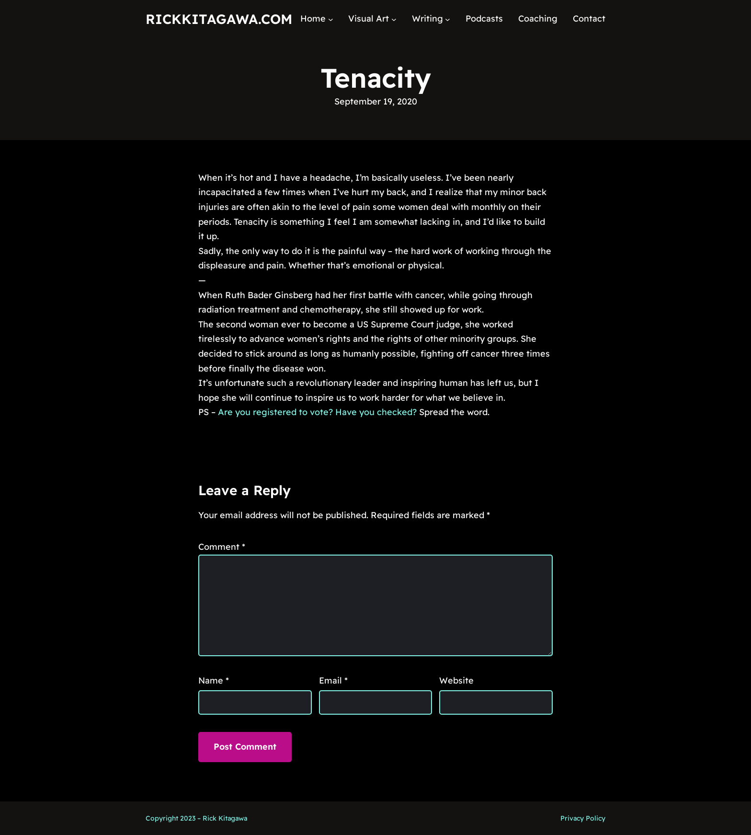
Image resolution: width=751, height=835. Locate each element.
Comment (221, 546)
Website (456, 680)
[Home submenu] (330, 19)
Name (213, 680)
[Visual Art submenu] (394, 19)
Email (333, 680)
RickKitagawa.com (219, 19)
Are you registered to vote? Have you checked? (317, 412)
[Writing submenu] (447, 19)
